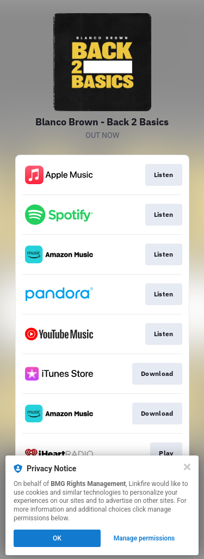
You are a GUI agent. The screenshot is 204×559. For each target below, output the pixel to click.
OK (57, 538)
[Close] (187, 467)
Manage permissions (144, 538)
